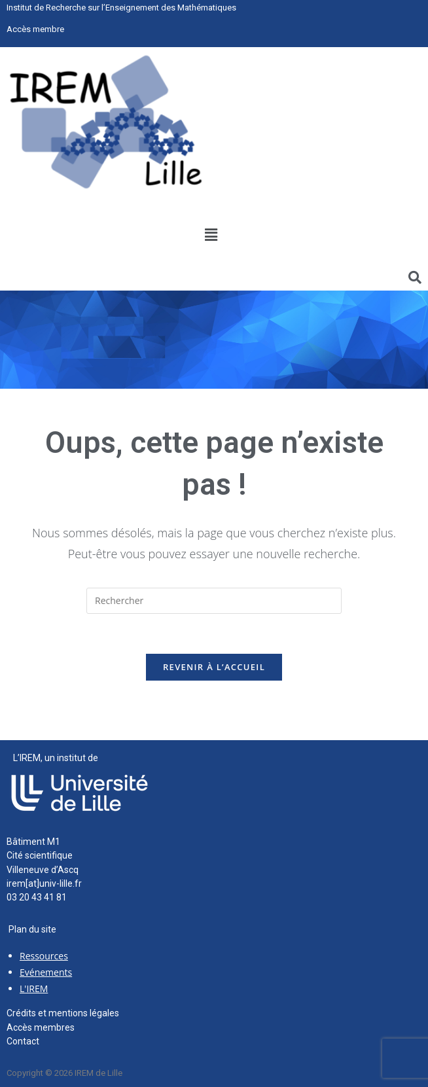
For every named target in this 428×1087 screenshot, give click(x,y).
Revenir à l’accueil (214, 667)
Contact (23, 1041)
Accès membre (35, 29)
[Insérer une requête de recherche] (214, 601)
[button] (211, 235)
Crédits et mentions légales (63, 1013)
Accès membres (41, 1027)
